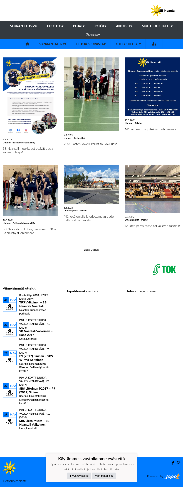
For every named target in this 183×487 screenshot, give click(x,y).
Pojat (79, 26)
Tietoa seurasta (90, 44)
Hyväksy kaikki (79, 475)
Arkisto (93, 34)
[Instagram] (177, 463)
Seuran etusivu (23, 26)
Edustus (55, 26)
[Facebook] (171, 463)
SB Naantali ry (52, 44)
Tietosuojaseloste (15, 481)
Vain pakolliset (104, 475)
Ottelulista (11, 436)
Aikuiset (124, 26)
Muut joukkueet (157, 26)
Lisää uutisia (91, 249)
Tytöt (100, 26)
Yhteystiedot (128, 44)
